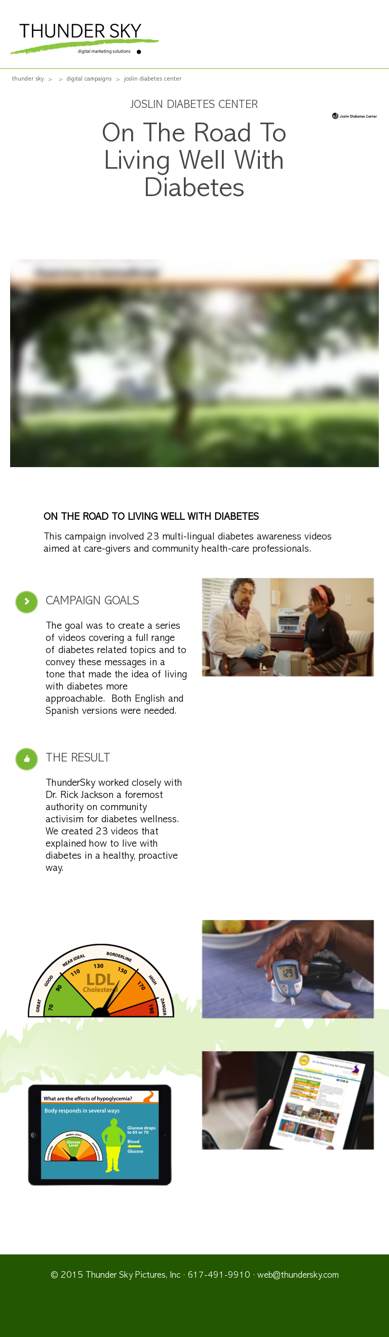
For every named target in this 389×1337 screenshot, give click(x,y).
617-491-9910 (218, 1276)
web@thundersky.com (298, 1276)
